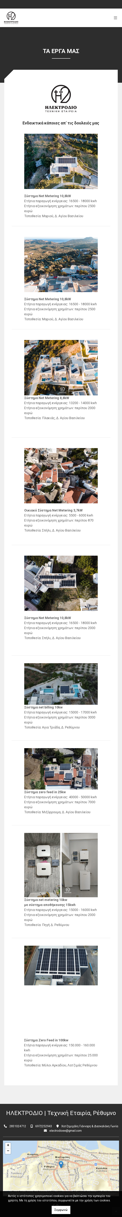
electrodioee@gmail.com (65, 1130)
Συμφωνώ (61, 1210)
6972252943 (43, 1126)
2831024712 (17, 1126)
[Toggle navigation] (115, 18)
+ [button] (8, 1145)
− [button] (8, 1151)
